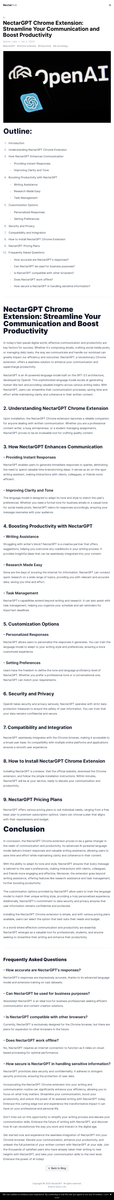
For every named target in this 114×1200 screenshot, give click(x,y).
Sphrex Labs (61, 1187)
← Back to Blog (57, 1168)
